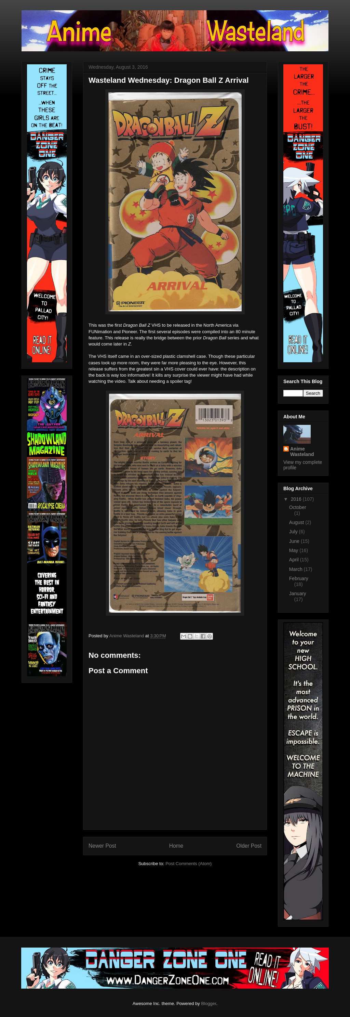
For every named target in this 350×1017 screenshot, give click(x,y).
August (297, 522)
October (297, 507)
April (294, 559)
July (294, 531)
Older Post (248, 846)
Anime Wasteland (302, 451)
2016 (297, 499)
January (297, 593)
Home (176, 846)
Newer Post (102, 846)
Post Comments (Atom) (188, 863)
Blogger (208, 1003)
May (294, 550)
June (295, 541)
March (296, 569)
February (298, 578)
